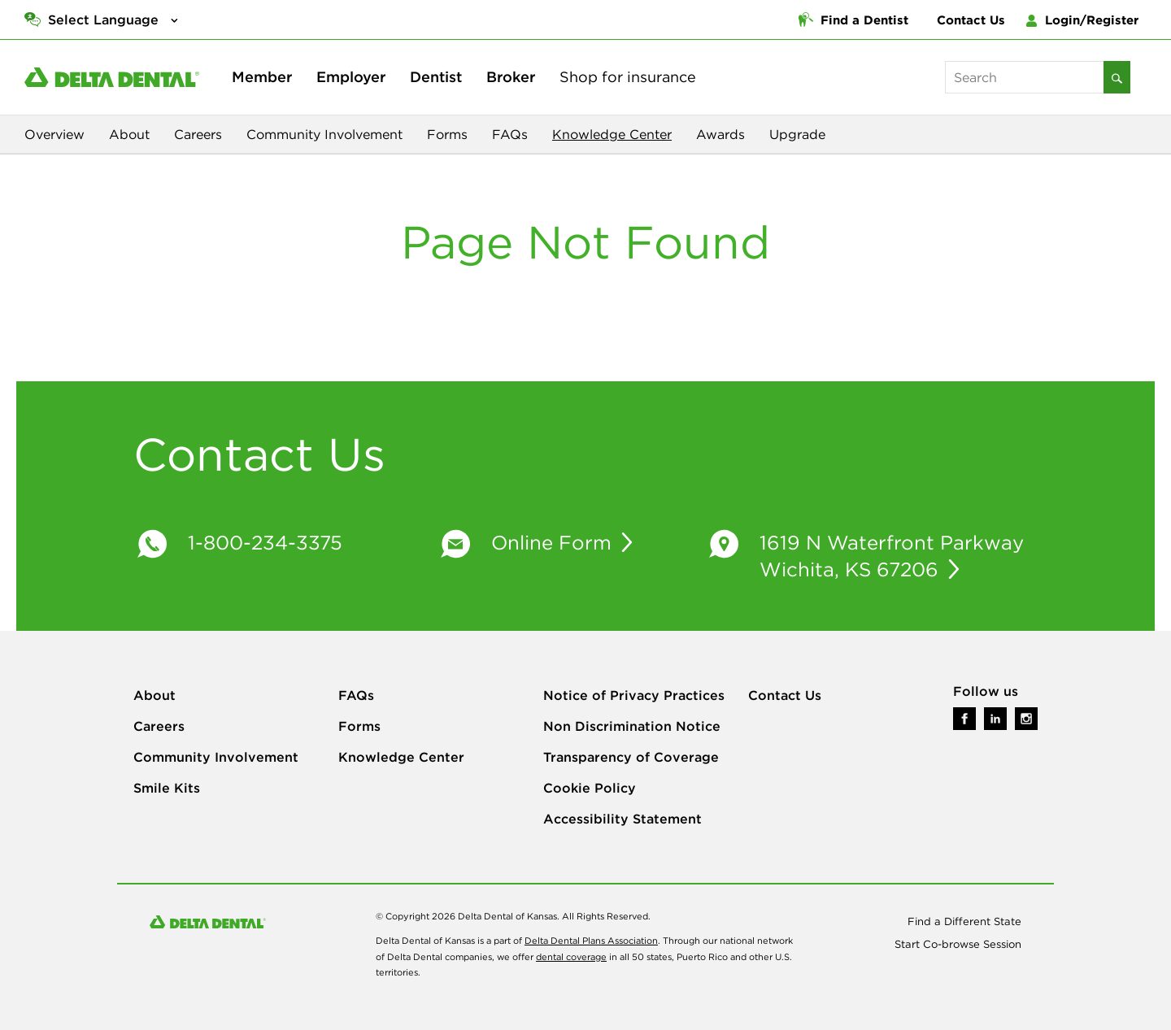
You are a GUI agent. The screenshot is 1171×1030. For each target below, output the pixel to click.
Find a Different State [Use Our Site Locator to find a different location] (964, 921)
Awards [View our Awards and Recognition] (720, 134)
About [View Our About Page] (129, 134)
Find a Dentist (853, 20)
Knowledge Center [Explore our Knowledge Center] (612, 134)
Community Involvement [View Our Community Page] (324, 134)
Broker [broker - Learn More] (510, 76)
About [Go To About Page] (154, 695)
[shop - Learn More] (627, 77)
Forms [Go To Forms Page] (359, 726)
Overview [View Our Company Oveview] (54, 134)
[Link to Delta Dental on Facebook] (964, 716)
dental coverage (571, 957)
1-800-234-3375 (265, 542)
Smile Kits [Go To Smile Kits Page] (166, 788)
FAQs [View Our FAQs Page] (510, 134)
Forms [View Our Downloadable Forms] (447, 134)
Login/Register (1081, 20)
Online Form (554, 542)
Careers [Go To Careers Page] (159, 726)
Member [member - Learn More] (262, 76)
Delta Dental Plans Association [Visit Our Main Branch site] (591, 940)
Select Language (103, 19)
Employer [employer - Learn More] (350, 76)
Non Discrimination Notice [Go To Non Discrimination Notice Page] (631, 726)
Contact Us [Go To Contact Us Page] (784, 695)
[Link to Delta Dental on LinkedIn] (995, 716)
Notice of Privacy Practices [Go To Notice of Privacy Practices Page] (634, 695)
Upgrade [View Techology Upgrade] (797, 134)
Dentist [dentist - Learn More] (436, 76)
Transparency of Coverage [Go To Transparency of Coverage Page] (631, 757)
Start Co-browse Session (958, 944)
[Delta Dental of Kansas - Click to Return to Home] (111, 77)
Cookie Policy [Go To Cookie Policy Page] (589, 788)
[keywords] (1024, 77)
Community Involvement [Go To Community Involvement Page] (215, 757)
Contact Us (971, 20)
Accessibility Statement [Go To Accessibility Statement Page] (622, 819)
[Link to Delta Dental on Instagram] (1026, 716)
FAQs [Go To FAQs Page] (356, 695)
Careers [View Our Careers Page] (198, 134)
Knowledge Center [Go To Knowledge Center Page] (401, 757)
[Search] (1117, 77)
